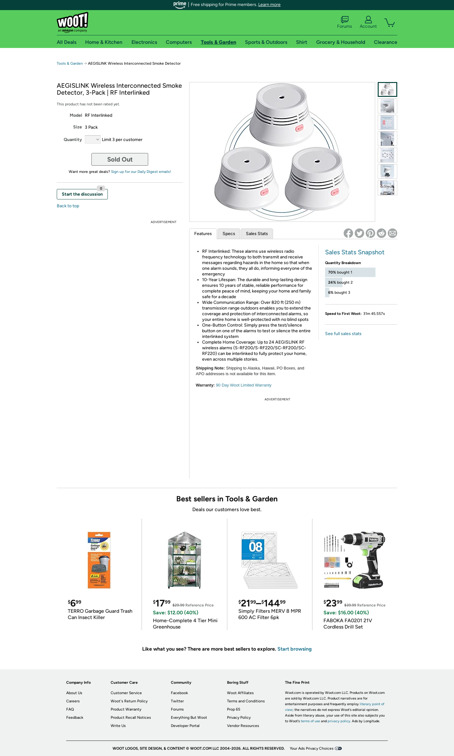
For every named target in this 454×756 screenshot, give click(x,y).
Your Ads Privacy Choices (312, 748)
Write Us (118, 726)
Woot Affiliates (240, 693)
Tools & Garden (70, 63)
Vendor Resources (243, 726)
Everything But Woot (189, 717)
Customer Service (126, 693)
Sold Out (120, 159)
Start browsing (294, 649)
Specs (229, 233)
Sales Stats (257, 233)
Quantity (73, 139)
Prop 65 (233, 709)
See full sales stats (343, 333)
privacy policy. (339, 721)
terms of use (310, 721)
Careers (73, 701)
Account (368, 22)
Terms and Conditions (246, 701)
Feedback (74, 717)
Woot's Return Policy (129, 701)
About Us (74, 693)
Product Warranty (126, 709)
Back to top (68, 206)
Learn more (269, 4)
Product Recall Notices (131, 717)
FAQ (70, 709)
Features (203, 233)
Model (76, 115)
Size (77, 127)
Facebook (179, 693)
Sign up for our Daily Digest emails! (141, 171)
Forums (344, 22)
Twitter (177, 701)
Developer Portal (185, 726)
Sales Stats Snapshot (355, 252)
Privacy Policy (239, 717)
